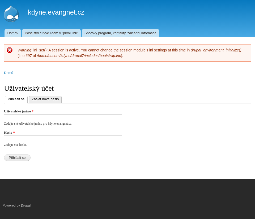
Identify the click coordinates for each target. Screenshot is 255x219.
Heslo (9, 132)
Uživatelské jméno (18, 111)
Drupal (26, 205)
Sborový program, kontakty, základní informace (120, 33)
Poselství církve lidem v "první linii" (51, 33)
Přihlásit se (18, 98)
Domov (12, 33)
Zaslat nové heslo (45, 99)
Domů (8, 73)
